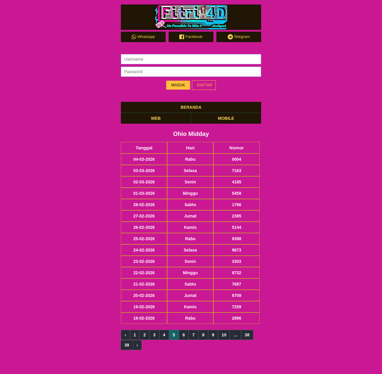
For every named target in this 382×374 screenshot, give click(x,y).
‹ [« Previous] (125, 334)
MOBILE (226, 118)
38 (247, 334)
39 (126, 345)
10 (224, 334)
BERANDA (191, 107)
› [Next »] (137, 345)
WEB (156, 118)
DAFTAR (204, 85)
